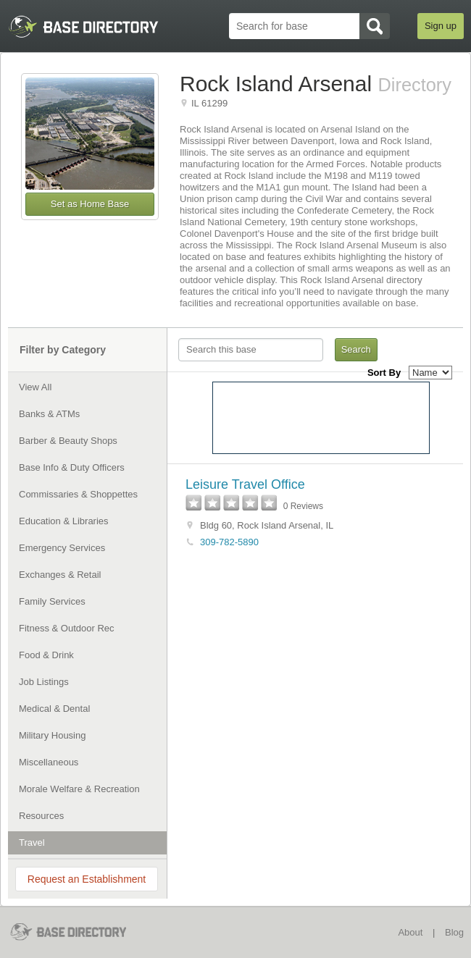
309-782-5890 (229, 542)
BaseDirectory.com (77, 932)
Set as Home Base (90, 203)
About (410, 932)
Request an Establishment (87, 879)
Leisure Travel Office (245, 484)
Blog (454, 932)
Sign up (441, 25)
